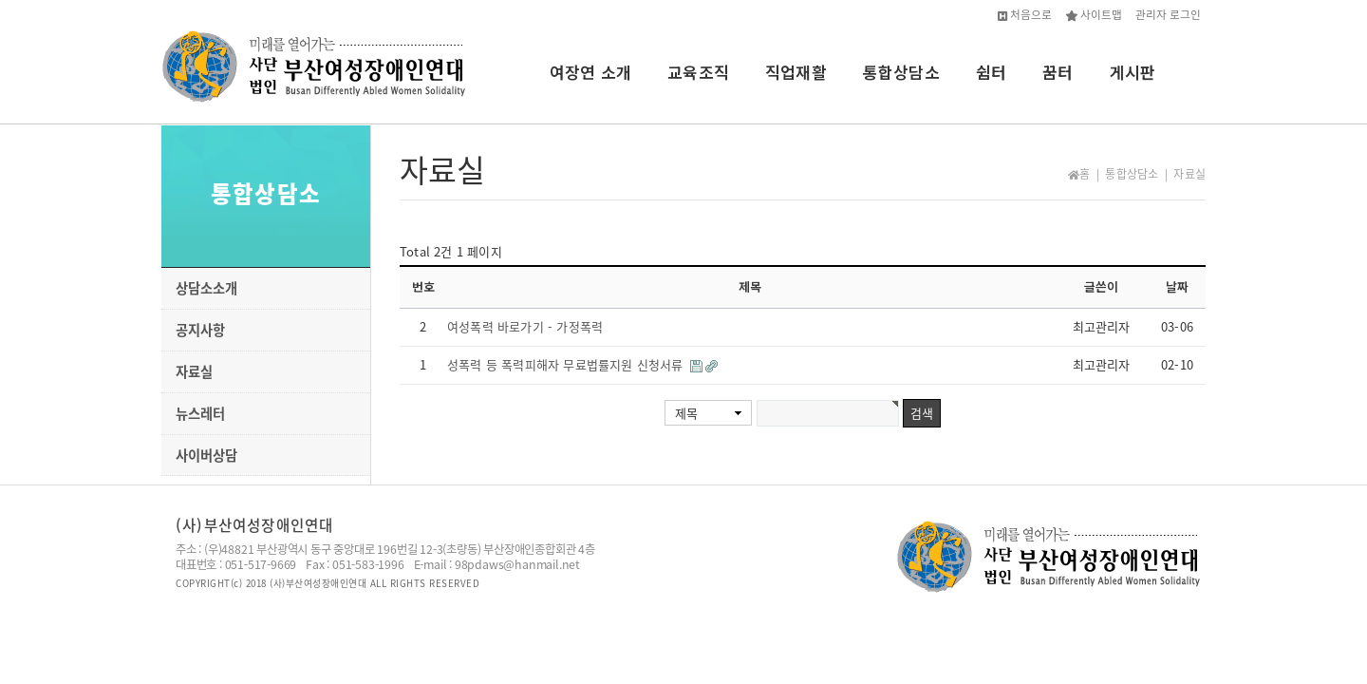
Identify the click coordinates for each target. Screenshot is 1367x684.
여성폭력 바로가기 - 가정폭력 (525, 326)
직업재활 (796, 72)
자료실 (194, 371)
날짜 (1177, 286)
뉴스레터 (200, 413)
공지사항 (200, 329)
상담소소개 (206, 287)
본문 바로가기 (0, 0)
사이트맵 (1093, 14)
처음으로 (1025, 14)
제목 (686, 413)
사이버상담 (206, 455)
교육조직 (698, 72)
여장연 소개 (590, 72)
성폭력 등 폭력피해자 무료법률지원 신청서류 (567, 364)
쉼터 (991, 72)
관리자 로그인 (1168, 14)
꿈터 (1057, 72)
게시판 (1133, 72)
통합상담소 (901, 72)
